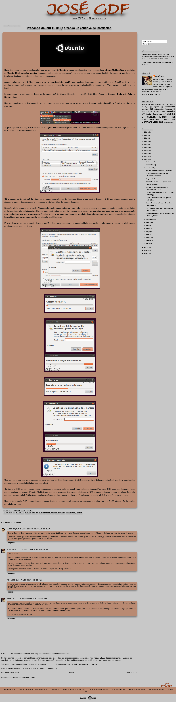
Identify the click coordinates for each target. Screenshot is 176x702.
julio (147, 225)
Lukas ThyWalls (14, 529)
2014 (145, 150)
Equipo (156, 107)
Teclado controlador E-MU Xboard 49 (159, 170)
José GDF (11, 550)
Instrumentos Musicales (163, 109)
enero (148, 243)
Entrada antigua (130, 672)
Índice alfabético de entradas (98, 689)
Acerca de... (102, 18)
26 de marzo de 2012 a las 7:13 (29, 580)
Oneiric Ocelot (31, 513)
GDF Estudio (83, 18)
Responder (11, 543)
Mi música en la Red (119, 689)
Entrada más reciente (10, 672)
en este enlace (84, 557)
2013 (145, 153)
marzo (148, 237)
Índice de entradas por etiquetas (74, 689)
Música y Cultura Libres (158, 115)
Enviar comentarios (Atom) (24, 678)
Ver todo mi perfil (151, 95)
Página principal (9, 689)
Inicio (74, 18)
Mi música (93, 18)
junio (148, 228)
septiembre (150, 219)
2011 (145, 159)
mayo (148, 231)
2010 (145, 247)
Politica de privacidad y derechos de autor (33, 689)
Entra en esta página (149, 54)
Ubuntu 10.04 (115, 70)
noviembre (150, 165)
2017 (145, 141)
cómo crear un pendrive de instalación (53, 82)
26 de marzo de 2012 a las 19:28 (33, 599)
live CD (118, 82)
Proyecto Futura (151, 179)
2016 (145, 144)
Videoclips (167, 122)
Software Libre (58, 513)
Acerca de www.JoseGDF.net (153, 104)
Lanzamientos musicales (164, 111)
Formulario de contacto (156, 689)
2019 (145, 135)
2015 (145, 147)
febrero (148, 241)
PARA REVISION (44, 513)
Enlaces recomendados (137, 689)
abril (147, 235)
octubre (148, 168)
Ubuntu (62, 70)
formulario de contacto (86, 664)
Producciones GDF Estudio (155, 119)
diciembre (149, 162)
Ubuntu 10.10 (22, 73)
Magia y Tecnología (154, 114)
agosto (148, 222)
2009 (145, 250)
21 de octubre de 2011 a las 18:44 (33, 550)
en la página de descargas (53, 128)
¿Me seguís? (55, 689)
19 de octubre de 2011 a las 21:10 (36, 529)
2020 (145, 132)
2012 (145, 156)
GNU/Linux (20, 513)
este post (52, 609)
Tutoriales (70, 513)
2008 (145, 253)
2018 (145, 138)
